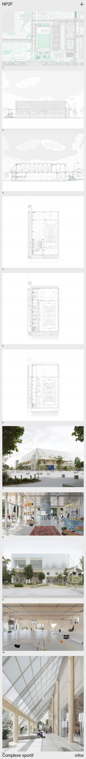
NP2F (7, 4)
